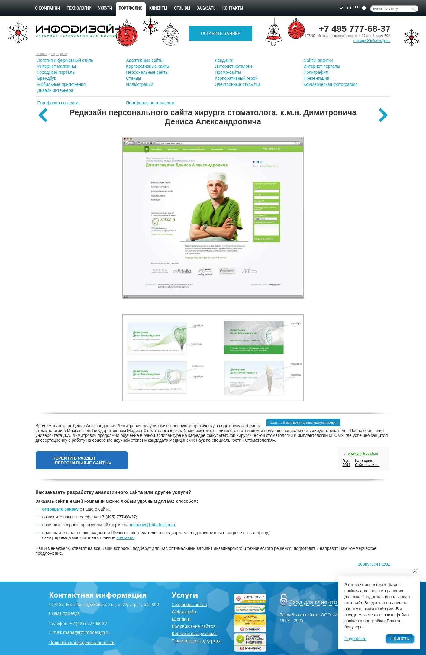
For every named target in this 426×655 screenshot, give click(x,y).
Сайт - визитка (367, 465)
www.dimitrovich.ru (363, 453)
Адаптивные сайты (144, 60)
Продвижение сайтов (194, 626)
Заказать (206, 8)
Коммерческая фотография (331, 84)
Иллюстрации (139, 84)
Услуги (105, 8)
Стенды (133, 78)
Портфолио (59, 54)
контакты (125, 537)
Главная (41, 54)
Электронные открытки (237, 84)
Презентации (316, 78)
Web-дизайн (184, 612)
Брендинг (181, 619)
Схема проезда (64, 613)
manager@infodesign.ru (372, 40)
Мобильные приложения (61, 84)
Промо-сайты (228, 72)
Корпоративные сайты (148, 66)
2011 (346, 465)
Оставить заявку (220, 34)
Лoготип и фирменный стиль (65, 60)
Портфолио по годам (58, 102)
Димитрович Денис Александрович (310, 422)
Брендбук (46, 78)
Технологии (79, 8)
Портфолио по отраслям (150, 102)
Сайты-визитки (318, 60)
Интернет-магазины (56, 66)
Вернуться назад (374, 564)
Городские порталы (56, 72)
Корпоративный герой (236, 78)
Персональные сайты (147, 72)
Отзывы (182, 8)
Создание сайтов (189, 604)
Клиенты (158, 8)
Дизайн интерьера (55, 90)
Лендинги (224, 60)
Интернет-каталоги (233, 66)
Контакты (232, 8)
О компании (47, 8)
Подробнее (355, 638)
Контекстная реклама (194, 633)
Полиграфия (316, 72)
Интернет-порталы (322, 66)
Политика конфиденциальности (82, 642)
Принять (399, 638)
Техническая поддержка (196, 641)
